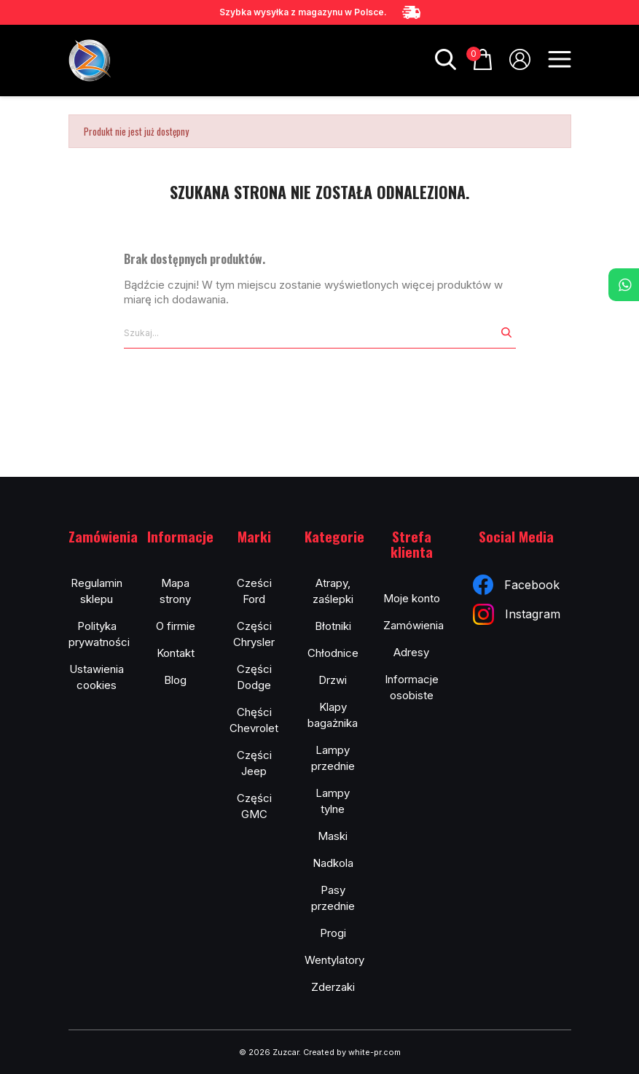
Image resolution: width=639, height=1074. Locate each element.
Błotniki (333, 626)
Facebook (516, 585)
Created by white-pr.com (352, 1052)
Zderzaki (333, 987)
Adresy (411, 652)
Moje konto (411, 598)
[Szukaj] (310, 333)
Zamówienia (413, 625)
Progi (333, 933)
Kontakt (176, 653)
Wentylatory (334, 960)
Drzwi (332, 680)
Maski (333, 836)
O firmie (175, 626)
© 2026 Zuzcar (269, 1052)
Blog (175, 680)
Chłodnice (332, 653)
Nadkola (333, 863)
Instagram (516, 614)
